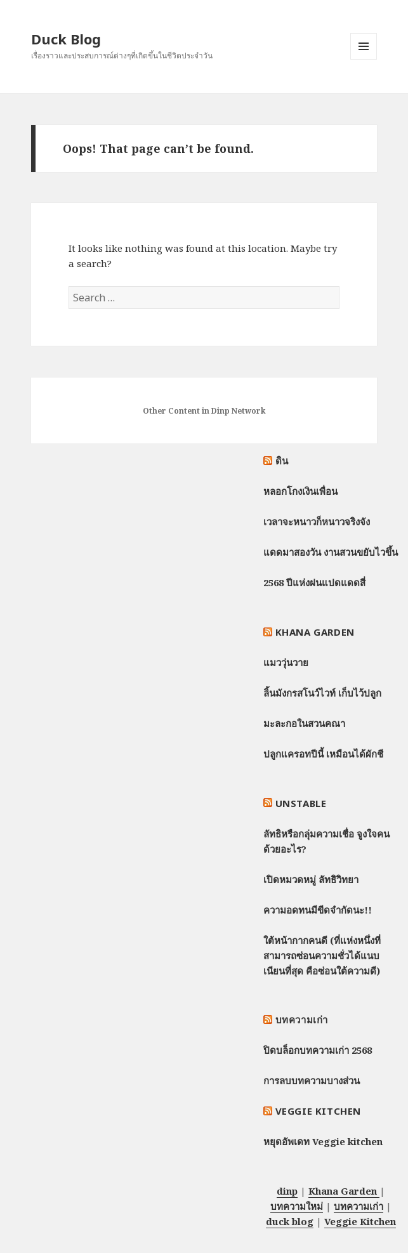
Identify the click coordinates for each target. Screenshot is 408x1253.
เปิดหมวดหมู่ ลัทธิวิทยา (311, 879)
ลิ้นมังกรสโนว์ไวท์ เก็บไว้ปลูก (322, 692)
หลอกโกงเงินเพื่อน (300, 491)
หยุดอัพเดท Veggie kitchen (323, 1141)
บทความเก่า (301, 1019)
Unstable (301, 803)
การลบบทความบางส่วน (311, 1080)
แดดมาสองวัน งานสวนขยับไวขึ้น (330, 552)
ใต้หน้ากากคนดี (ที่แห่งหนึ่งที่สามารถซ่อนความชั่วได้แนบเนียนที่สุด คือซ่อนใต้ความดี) (322, 955)
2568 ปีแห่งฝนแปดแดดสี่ (314, 582)
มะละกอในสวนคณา (304, 723)
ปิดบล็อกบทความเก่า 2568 (317, 1050)
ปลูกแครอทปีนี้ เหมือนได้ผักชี (323, 753)
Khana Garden (315, 632)
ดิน (282, 460)
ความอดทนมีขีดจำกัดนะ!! (317, 909)
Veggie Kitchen (318, 1111)
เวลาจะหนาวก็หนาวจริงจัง (316, 521)
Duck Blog (66, 38)
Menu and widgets (364, 59)
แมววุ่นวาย (285, 662)
